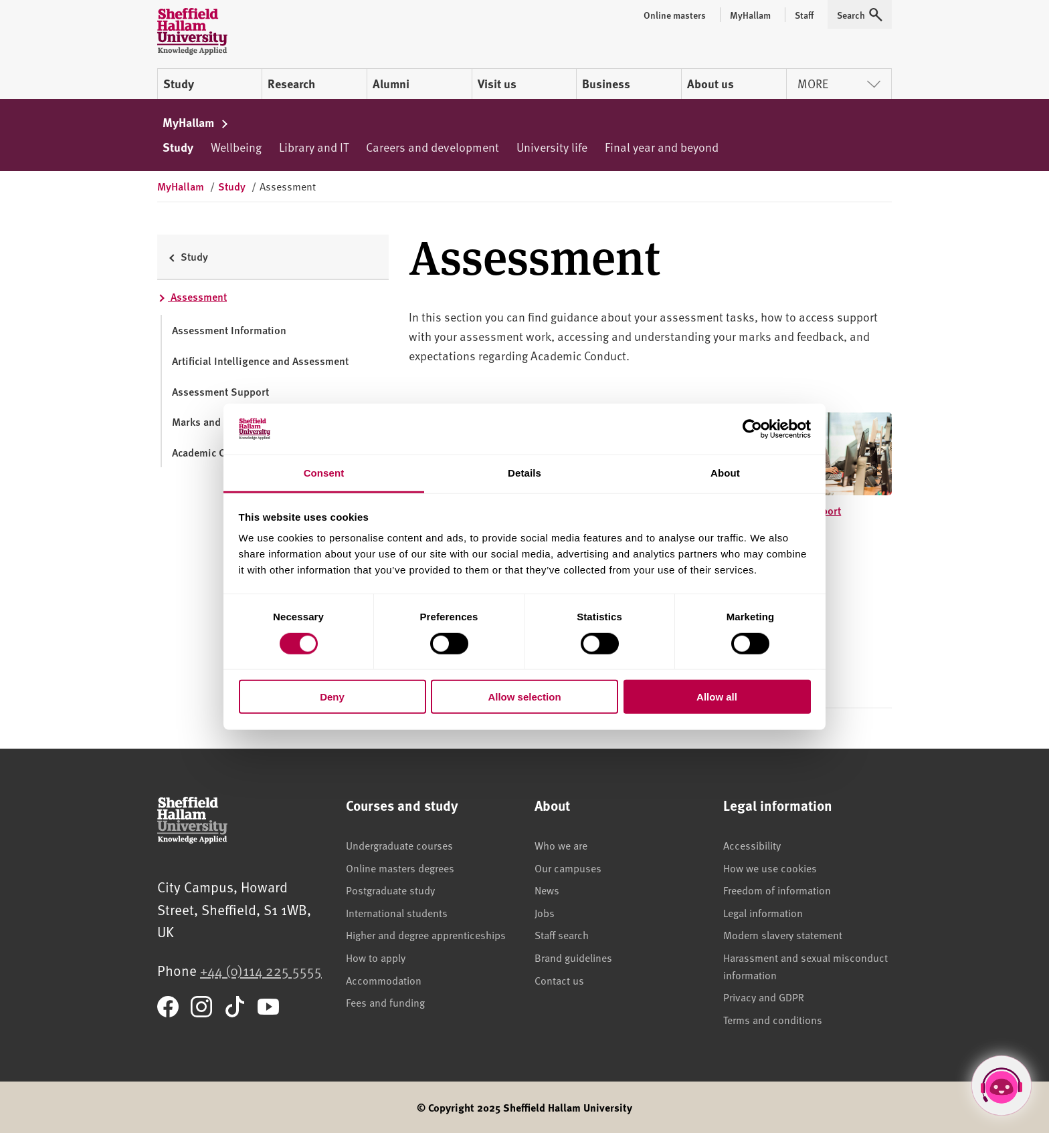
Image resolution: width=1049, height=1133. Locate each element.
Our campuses (568, 867)
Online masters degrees (400, 867)
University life (551, 146)
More (838, 83)
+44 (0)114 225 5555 (261, 970)
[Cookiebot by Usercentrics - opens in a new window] (752, 429)
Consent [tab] (324, 473)
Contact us (559, 980)
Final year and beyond (662, 146)
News (547, 889)
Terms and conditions (772, 1019)
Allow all (716, 697)
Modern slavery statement (782, 934)
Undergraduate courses (399, 845)
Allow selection (524, 697)
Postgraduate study (390, 889)
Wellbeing (236, 146)
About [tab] (725, 473)
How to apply (375, 957)
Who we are (561, 845)
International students (397, 912)
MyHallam (196, 122)
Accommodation (383, 980)
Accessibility (752, 845)
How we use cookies (770, 867)
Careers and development (432, 146)
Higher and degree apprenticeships (426, 934)
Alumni (391, 83)
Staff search (562, 934)
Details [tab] (524, 473)
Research (291, 83)
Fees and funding (385, 1002)
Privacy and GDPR (763, 996)
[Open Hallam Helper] (1001, 1085)
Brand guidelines (573, 957)
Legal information (763, 912)
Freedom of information (777, 889)
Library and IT (314, 146)
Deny (332, 697)
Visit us (497, 83)
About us (710, 83)
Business (606, 83)
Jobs (545, 912)
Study (178, 83)
